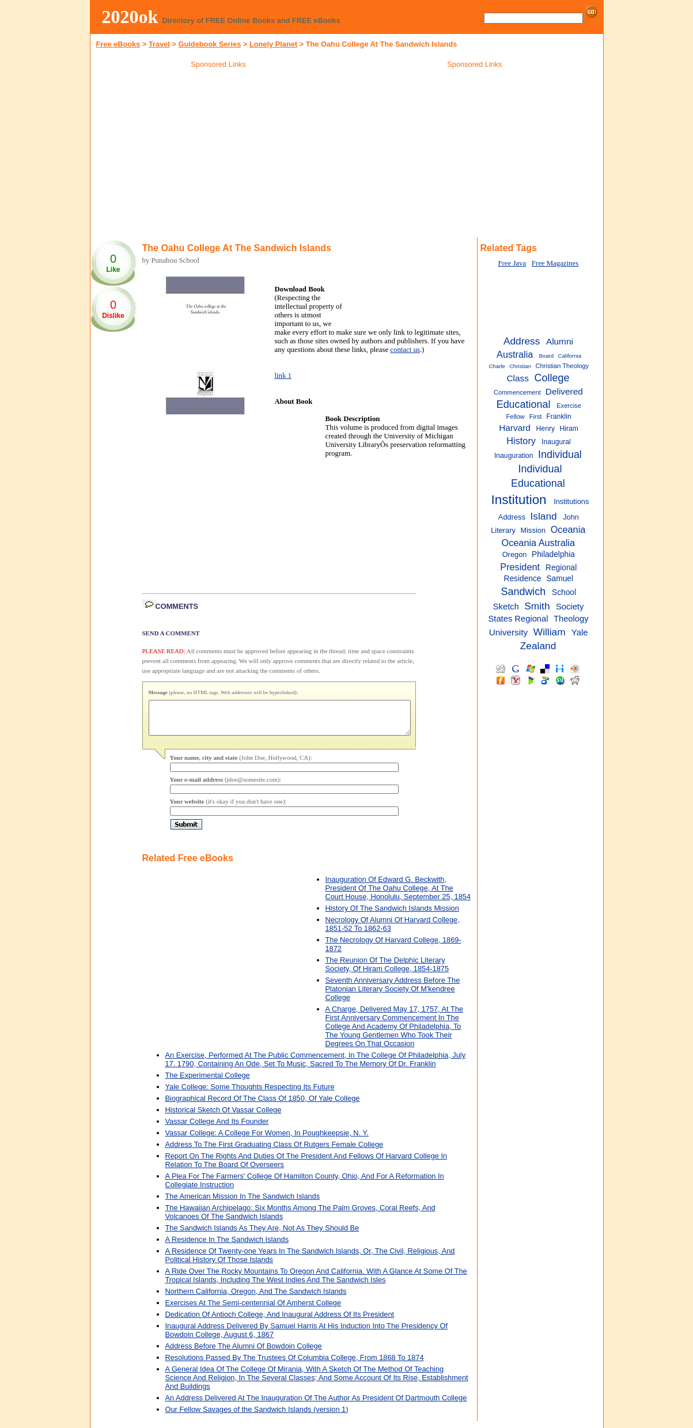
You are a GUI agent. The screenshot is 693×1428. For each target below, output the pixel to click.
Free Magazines (555, 263)
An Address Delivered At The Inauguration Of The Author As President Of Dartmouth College (316, 1404)
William (549, 632)
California (569, 356)
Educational (524, 404)
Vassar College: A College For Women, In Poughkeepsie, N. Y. (267, 1139)
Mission (533, 530)
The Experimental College (207, 1082)
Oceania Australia (538, 542)
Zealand (538, 645)
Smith (537, 606)
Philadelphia (553, 554)
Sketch (506, 606)
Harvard (515, 428)
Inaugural (556, 442)
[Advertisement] (218, 155)
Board (546, 356)
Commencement (517, 392)
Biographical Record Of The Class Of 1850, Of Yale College (262, 1105)
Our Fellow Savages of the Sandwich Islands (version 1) (257, 1416)
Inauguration (513, 456)
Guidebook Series (210, 44)
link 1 (283, 376)
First (535, 416)
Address (521, 341)
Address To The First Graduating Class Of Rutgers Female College (274, 1151)
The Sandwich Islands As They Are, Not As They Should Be (262, 1234)
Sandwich (523, 591)
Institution (519, 500)
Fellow (515, 416)
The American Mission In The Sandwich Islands (242, 1203)
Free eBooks (118, 44)
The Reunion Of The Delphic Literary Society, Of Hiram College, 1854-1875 (387, 971)
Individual (560, 454)
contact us (405, 350)
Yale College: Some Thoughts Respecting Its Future (250, 1093)
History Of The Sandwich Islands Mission (392, 915)
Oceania (568, 529)
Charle (496, 366)
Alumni (559, 341)
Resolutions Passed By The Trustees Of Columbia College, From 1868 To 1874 (294, 1364)
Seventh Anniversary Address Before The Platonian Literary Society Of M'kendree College (392, 996)
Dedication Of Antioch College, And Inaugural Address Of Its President (280, 1321)
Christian (520, 366)
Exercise (568, 405)
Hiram (568, 429)
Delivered (564, 391)
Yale (579, 632)
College (552, 378)
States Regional (518, 618)
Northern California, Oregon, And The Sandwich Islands (256, 1298)
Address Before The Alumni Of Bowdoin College (243, 1353)
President (520, 567)
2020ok (130, 16)
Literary (503, 530)
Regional (561, 567)
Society (570, 606)
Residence (522, 578)
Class (517, 378)
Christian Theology (562, 365)
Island (544, 516)
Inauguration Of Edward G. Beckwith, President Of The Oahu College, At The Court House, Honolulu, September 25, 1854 (398, 895)
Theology (571, 618)
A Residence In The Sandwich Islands (227, 1246)
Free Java (512, 263)
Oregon (514, 554)
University (508, 632)
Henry (545, 429)
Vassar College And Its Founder (217, 1128)
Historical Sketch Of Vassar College (223, 1116)
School (564, 592)
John (571, 517)
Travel (159, 44)
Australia (515, 354)
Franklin (558, 416)
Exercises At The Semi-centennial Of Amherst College (253, 1309)
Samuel (559, 578)
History (521, 440)
